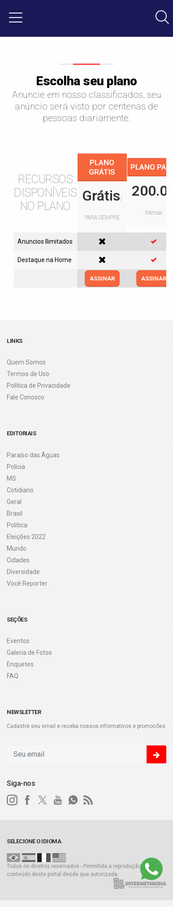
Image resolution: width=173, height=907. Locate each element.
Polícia (16, 466)
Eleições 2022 (26, 536)
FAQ (12, 675)
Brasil (14, 513)
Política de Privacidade (38, 385)
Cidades (18, 560)
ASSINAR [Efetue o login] (102, 278)
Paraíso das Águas (33, 455)
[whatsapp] (73, 800)
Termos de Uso (28, 373)
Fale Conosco (25, 397)
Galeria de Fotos (29, 652)
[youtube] (57, 800)
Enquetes (20, 664)
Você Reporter (27, 583)
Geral (14, 501)
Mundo (16, 548)
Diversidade (23, 571)
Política (17, 525)
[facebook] (27, 800)
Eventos (18, 640)
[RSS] (88, 800)
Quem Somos (26, 362)
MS (11, 478)
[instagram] (12, 800)
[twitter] (42, 800)
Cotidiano (20, 490)
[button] (16, 17)
